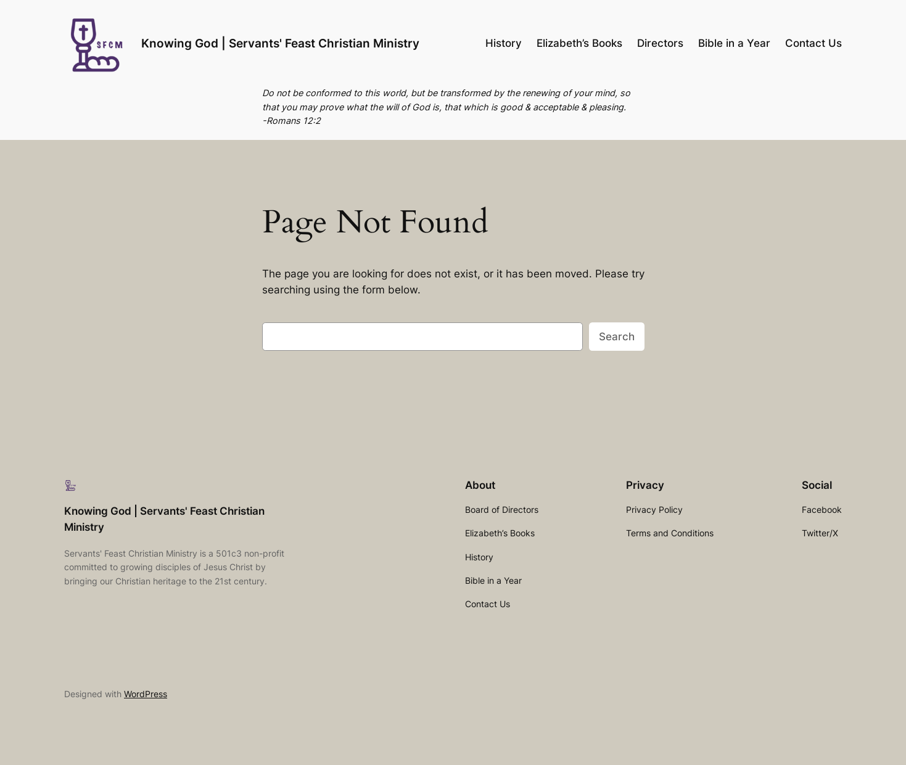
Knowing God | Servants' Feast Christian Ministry (280, 43)
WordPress (145, 694)
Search (617, 336)
